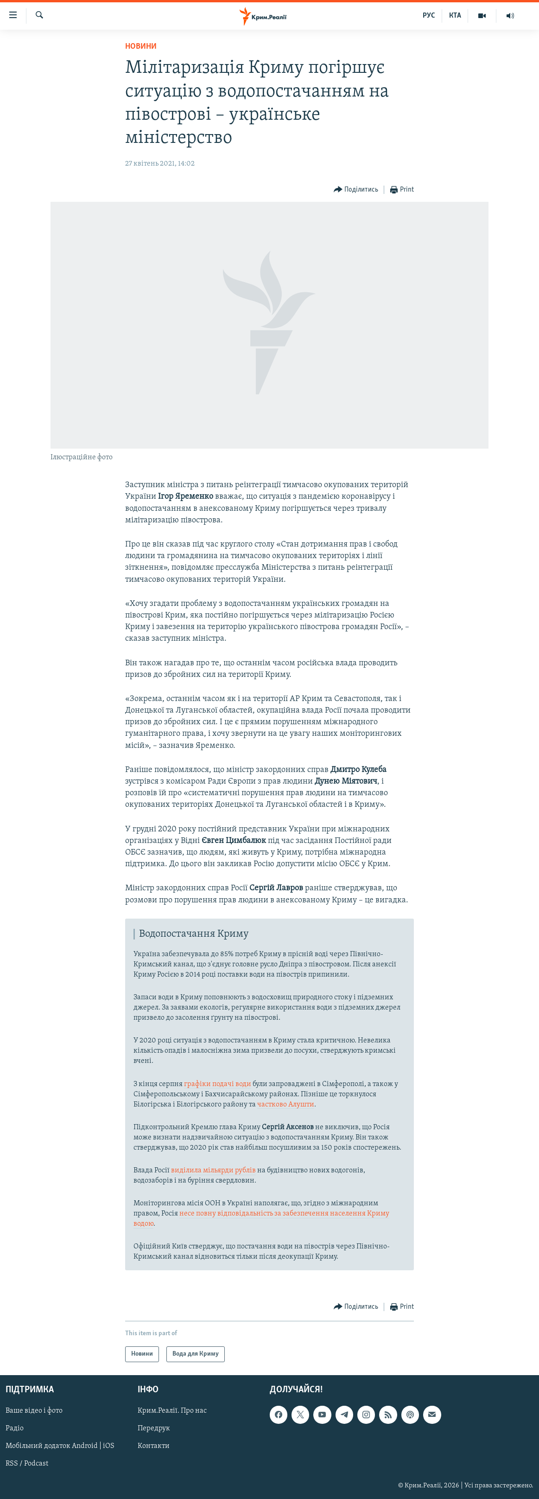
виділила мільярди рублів (213, 1170)
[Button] (356, 190)
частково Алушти (285, 1104)
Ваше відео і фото (34, 1411)
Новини (141, 46)
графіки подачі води (217, 1084)
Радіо (15, 1429)
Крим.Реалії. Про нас (172, 1411)
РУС (429, 15)
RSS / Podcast (27, 1464)
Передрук (154, 1429)
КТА (455, 15)
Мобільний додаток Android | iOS (60, 1446)
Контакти (154, 1446)
